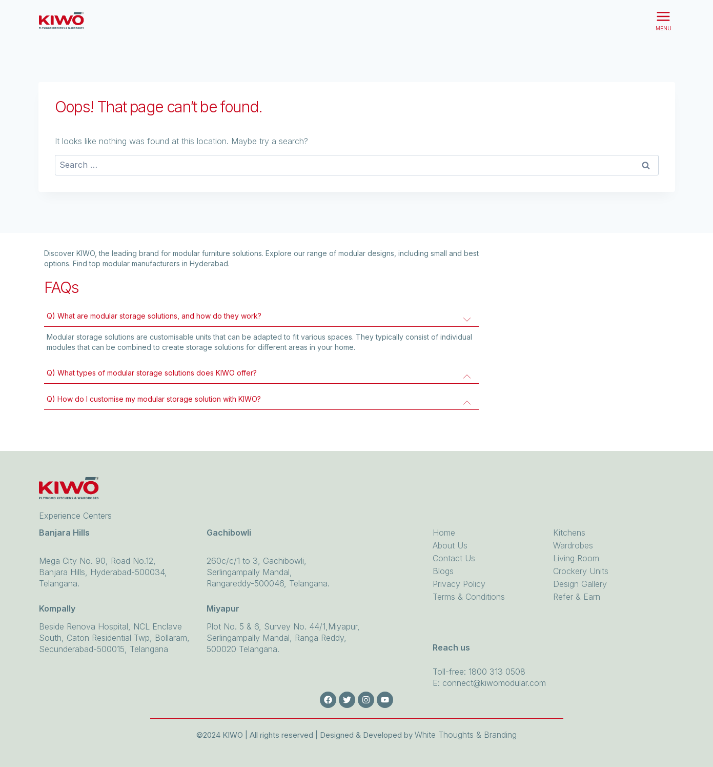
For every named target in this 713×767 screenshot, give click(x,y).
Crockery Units (580, 571)
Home (444, 532)
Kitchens (569, 532)
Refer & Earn (576, 597)
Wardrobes (573, 545)
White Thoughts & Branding (466, 735)
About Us (450, 545)
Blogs (443, 571)
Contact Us (454, 558)
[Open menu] (664, 20)
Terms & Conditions (469, 597)
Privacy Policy (459, 584)
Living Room (576, 558)
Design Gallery (580, 584)
